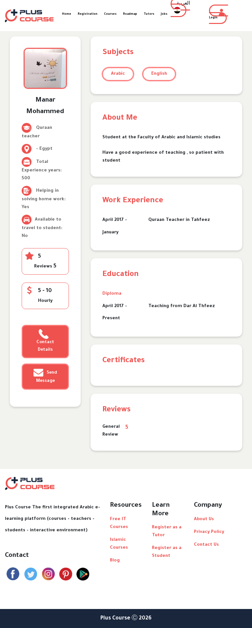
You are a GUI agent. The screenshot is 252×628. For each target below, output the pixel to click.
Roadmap (130, 14)
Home (66, 14)
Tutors (149, 14)
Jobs (164, 14)
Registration (87, 14)
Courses (110, 14)
